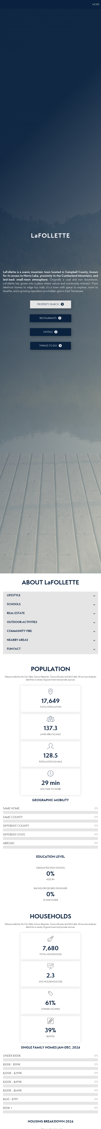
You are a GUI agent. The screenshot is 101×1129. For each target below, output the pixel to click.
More (96, 4)
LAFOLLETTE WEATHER (50, 253)
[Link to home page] (3, 4)
